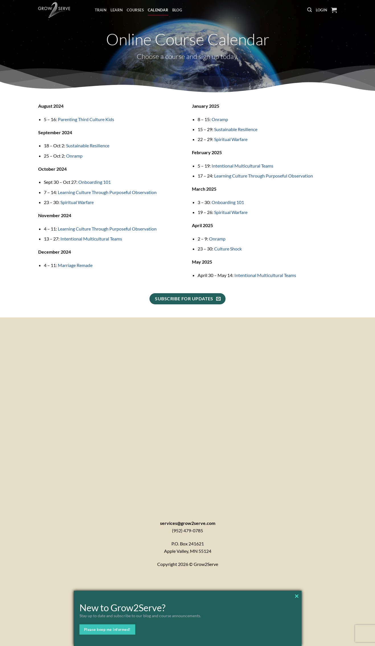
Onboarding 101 (94, 182)
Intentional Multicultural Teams (91, 238)
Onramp (74, 155)
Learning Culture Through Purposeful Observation (107, 192)
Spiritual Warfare (77, 202)
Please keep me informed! (107, 629)
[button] (309, 9)
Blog (177, 10)
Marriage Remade (75, 265)
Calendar (158, 10)
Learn (116, 10)
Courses (135, 10)
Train (100, 10)
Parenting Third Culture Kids (86, 119)
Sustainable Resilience (87, 145)
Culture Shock (228, 248)
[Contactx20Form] (187, 411)
